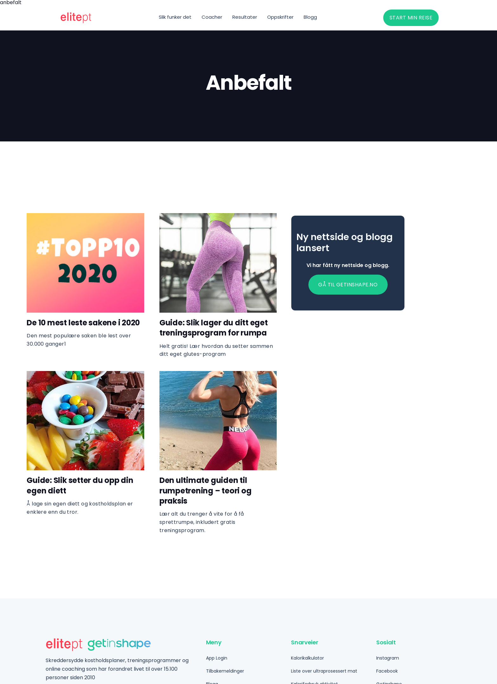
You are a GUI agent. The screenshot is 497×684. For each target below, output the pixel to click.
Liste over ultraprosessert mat (324, 671)
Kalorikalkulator (307, 658)
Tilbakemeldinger (225, 671)
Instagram (387, 658)
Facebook (387, 671)
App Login (216, 658)
